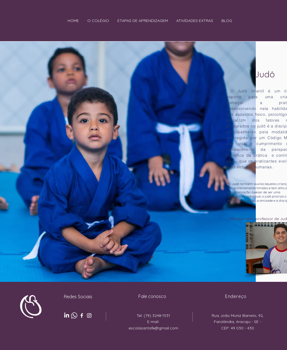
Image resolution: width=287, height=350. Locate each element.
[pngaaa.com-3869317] (74, 315)
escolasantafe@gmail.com (153, 328)
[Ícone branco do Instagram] (89, 315)
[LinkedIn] (67, 315)
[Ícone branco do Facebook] (82, 315)
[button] (98, 21)
